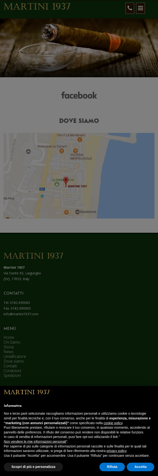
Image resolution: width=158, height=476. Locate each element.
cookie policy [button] (113, 423)
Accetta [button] (140, 467)
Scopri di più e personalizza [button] (33, 467)
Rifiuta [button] (112, 467)
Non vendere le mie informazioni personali (35, 441)
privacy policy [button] (116, 451)
